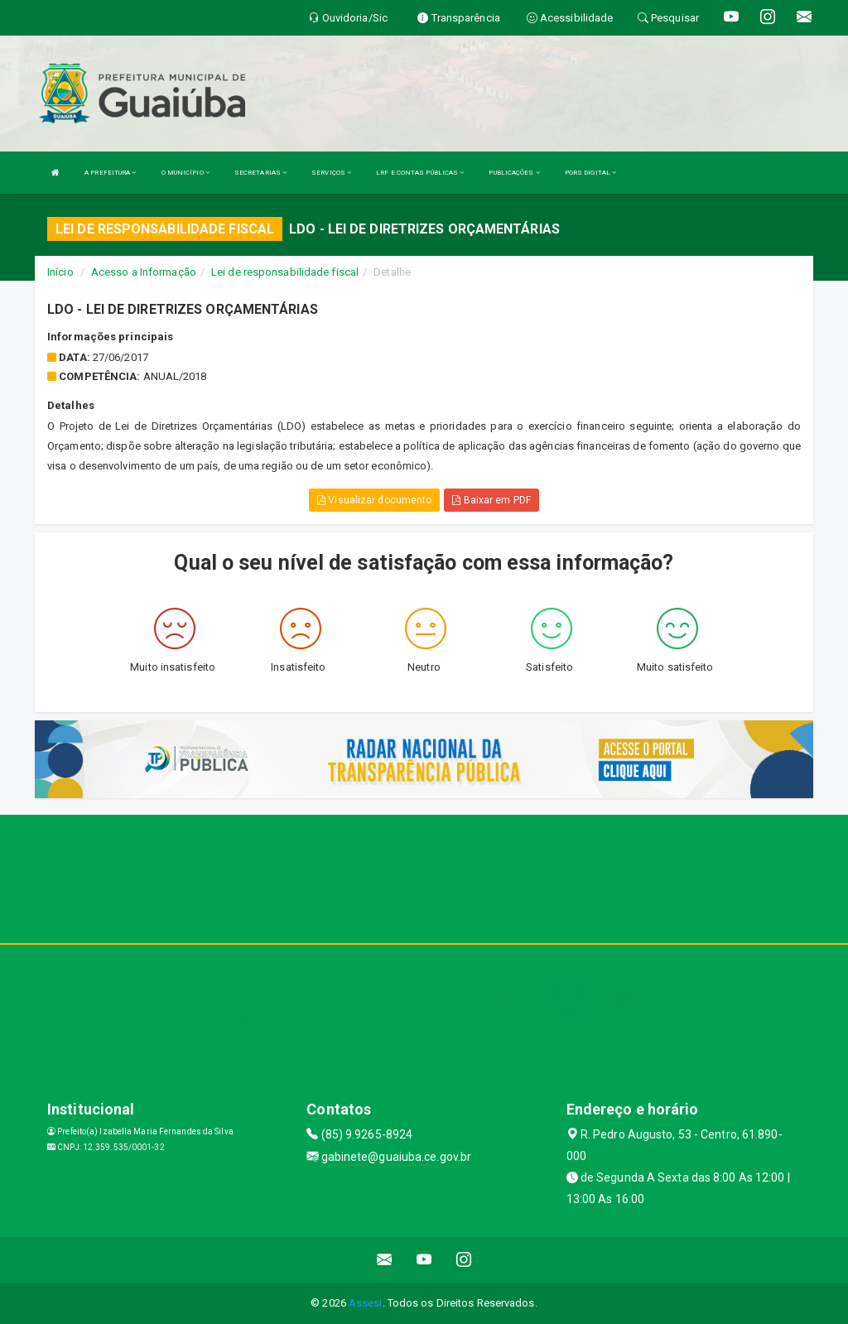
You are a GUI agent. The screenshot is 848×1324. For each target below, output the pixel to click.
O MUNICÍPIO (185, 172)
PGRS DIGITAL (590, 172)
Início (60, 272)
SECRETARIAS (260, 172)
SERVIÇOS (331, 172)
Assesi (366, 1303)
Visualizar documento (374, 500)
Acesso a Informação (143, 272)
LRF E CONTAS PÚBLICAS (420, 172)
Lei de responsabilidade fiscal (285, 272)
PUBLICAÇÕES (514, 172)
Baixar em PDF (491, 500)
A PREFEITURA (110, 172)
